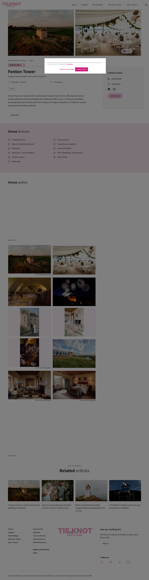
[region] (75, 66)
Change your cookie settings (67, 69)
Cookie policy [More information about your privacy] (70, 64)
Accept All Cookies (81, 69)
